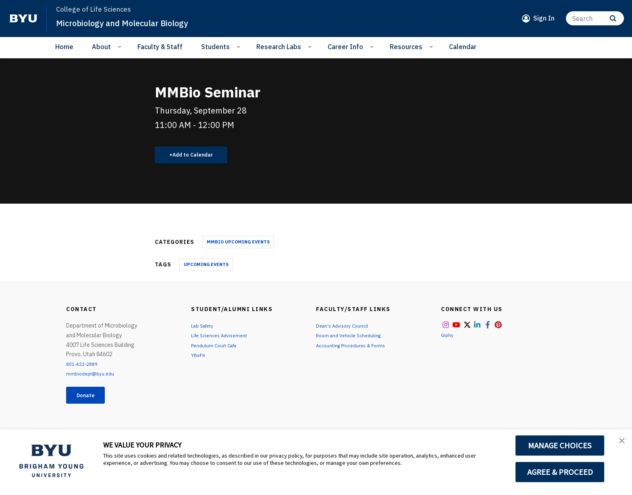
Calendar (462, 47)
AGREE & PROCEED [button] (560, 472)
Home (64, 47)
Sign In (544, 18)
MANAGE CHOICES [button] (560, 445)
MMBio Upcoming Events (238, 245)
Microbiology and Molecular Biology (136, 22)
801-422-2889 (84, 367)
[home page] (23, 18)
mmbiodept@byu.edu (92, 376)
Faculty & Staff (160, 47)
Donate (90, 400)
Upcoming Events (206, 267)
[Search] (595, 18)
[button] (619, 443)
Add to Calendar (197, 156)
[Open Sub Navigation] (121, 46)
